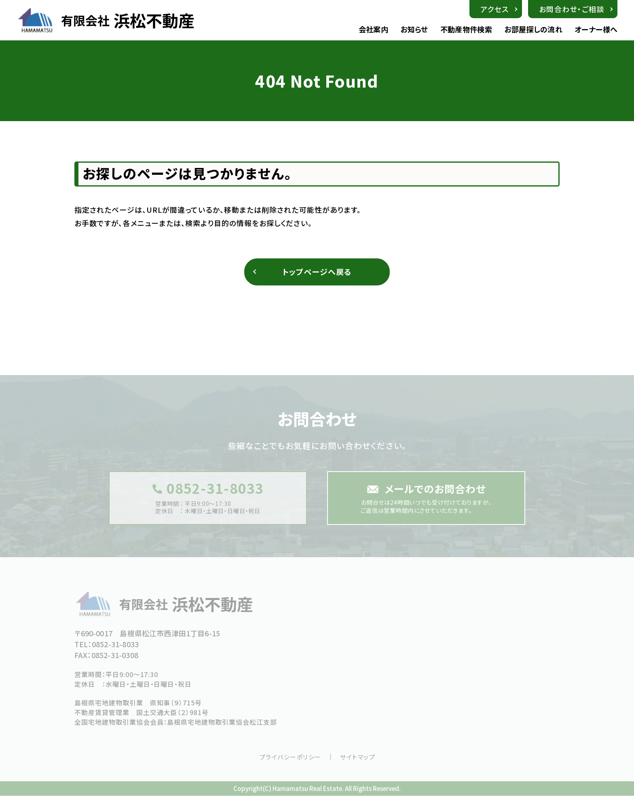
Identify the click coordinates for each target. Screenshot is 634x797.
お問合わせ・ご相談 (571, 9)
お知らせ (414, 29)
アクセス (494, 9)
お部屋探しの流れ (533, 29)
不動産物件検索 (466, 29)
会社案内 (373, 29)
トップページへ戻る (317, 272)
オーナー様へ (596, 29)
